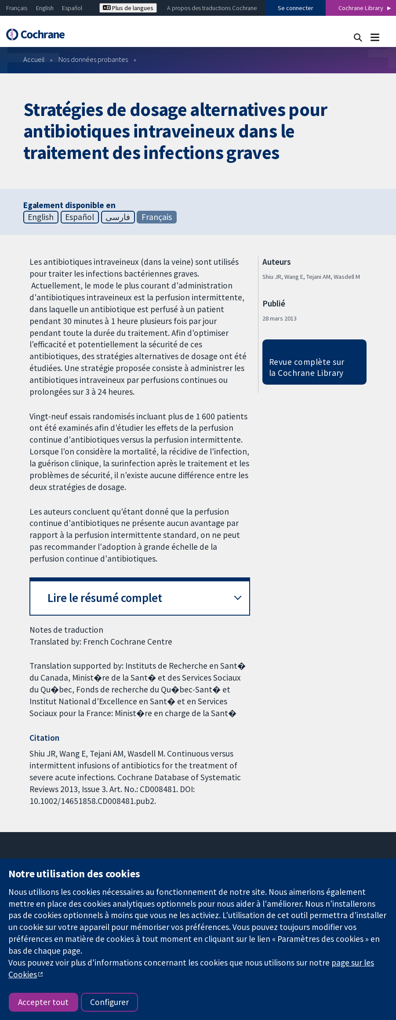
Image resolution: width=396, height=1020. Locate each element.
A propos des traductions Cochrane (212, 8)
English (45, 8)
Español (72, 8)
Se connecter (295, 8)
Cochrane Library (360, 8)
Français (16, 8)
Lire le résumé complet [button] (104, 598)
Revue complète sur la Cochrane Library (307, 367)
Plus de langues (128, 8)
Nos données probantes (93, 59)
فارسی (117, 217)
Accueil (34, 59)
